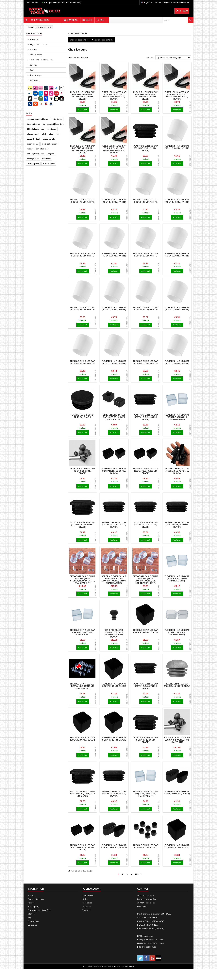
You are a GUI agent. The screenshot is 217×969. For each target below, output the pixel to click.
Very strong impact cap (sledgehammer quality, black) (114, 417)
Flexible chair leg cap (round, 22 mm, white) (145, 308)
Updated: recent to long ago (174, 57)
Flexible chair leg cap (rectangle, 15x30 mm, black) (114, 470)
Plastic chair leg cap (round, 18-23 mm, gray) (177, 685)
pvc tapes (51, 129)
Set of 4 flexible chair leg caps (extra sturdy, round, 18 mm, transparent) (113, 579)
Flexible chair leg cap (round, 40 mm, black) (145, 846)
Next (138, 874)
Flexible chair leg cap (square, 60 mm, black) (82, 738)
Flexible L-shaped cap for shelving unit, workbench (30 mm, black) (145, 95)
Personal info (87, 895)
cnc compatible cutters (53, 124)
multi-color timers (50, 144)
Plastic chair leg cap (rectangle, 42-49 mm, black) (177, 470)
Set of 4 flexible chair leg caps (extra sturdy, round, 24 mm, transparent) (82, 579)
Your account (91, 888)
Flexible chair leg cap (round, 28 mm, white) (82, 308)
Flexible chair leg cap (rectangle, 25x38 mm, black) (82, 847)
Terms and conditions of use (42, 60)
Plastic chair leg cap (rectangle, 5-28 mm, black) (145, 524)
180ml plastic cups (35, 129)
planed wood (33, 134)
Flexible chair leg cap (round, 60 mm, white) (145, 362)
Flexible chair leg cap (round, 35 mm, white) (114, 254)
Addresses (86, 906)
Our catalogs (35, 75)
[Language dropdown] (147, 2)
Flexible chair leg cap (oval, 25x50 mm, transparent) (177, 632)
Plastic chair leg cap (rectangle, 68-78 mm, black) (145, 686)
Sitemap (33, 65)
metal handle (49, 139)
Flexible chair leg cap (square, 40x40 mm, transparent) (177, 417)
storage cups (33, 159)
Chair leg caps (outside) (102, 40)
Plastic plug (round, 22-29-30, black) (82, 416)
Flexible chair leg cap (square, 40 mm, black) (145, 631)
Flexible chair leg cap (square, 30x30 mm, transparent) (82, 632)
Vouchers (86, 910)
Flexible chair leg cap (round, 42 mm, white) (177, 200)
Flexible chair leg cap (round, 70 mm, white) (82, 200)
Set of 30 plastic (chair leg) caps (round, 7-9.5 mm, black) (114, 633)
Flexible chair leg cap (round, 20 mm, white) (177, 308)
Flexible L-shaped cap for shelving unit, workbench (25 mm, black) (177, 95)
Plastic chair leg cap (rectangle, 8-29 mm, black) (177, 524)
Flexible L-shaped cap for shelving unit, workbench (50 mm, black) (114, 95)
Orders (85, 899)
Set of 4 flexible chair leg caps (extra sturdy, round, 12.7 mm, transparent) (145, 579)
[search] (177, 20)
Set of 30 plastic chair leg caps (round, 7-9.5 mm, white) (177, 739)
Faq (31, 70)
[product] (82, 77)
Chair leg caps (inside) (79, 40)
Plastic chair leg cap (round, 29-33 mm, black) (82, 470)
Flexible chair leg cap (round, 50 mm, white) (177, 362)
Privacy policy (36, 55)
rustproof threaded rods (37, 149)
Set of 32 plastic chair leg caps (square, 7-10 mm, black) (82, 793)
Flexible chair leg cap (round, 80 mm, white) (177, 147)
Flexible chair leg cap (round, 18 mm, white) (82, 362)
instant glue (57, 119)
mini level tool (49, 163)
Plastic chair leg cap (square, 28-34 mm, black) (145, 739)
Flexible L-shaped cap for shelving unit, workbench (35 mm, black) (82, 149)
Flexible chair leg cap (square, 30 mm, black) (114, 685)
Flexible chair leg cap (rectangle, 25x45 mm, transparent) (82, 686)
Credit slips (87, 903)
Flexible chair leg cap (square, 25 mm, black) (114, 738)
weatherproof (33, 163)
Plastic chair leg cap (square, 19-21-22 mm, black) (145, 148)
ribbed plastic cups (35, 154)
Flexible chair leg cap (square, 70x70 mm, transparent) (145, 793)
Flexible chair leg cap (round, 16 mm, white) (114, 362)
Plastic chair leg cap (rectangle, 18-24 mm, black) (114, 524)
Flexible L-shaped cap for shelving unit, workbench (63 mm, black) (82, 95)
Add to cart (82, 110)
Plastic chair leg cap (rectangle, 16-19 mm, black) (114, 793)
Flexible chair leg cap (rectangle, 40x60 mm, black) (145, 470)
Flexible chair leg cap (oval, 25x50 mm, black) (177, 792)
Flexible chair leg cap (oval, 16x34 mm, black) (114, 846)
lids (58, 134)
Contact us (34, 80)
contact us (35, 2)
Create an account (181, 2)
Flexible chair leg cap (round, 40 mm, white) (82, 254)
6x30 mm (46, 159)
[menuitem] (26, 20)
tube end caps (33, 124)
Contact (142, 888)
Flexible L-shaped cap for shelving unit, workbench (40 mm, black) (114, 149)
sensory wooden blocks (37, 119)
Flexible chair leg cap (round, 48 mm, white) (114, 200)
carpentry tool (33, 139)
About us (34, 39)
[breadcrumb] (30, 27)
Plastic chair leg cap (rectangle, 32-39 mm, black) (145, 417)
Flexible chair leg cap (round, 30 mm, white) (177, 254)
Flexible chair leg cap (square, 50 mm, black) (177, 846)
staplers (51, 154)
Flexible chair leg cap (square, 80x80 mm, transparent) (177, 578)
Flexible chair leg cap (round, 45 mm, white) (145, 200)
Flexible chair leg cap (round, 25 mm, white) (114, 308)
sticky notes (47, 134)
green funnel (32, 144)
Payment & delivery (38, 44)
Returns (33, 49)
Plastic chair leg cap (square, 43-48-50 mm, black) (82, 524)
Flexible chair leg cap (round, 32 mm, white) (145, 254)
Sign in (167, 2)
